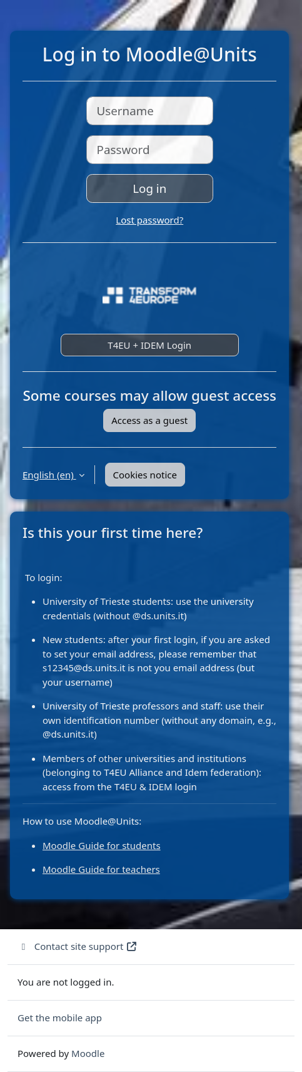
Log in (149, 188)
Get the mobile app (60, 1017)
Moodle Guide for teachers (101, 869)
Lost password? (149, 220)
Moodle (87, 1053)
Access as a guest (149, 420)
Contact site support (78, 946)
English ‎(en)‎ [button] (49, 474)
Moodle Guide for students (102, 845)
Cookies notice (145, 474)
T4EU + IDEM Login (149, 345)
